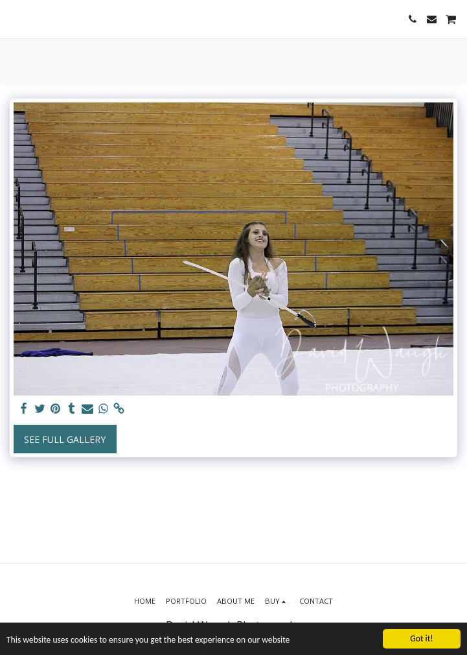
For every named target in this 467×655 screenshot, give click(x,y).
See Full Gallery (65, 439)
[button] (14, 18)
